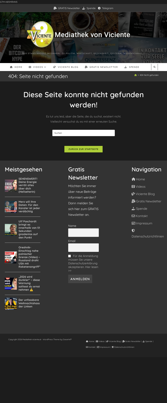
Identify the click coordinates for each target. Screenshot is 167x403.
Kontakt (90, 347)
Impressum (103, 347)
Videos (100, 341)
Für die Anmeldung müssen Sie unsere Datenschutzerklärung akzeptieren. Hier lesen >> (83, 263)
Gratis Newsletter (131, 341)
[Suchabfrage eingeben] (83, 133)
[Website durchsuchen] (154, 67)
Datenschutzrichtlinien (123, 347)
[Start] (135, 75)
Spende (89, 8)
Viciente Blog (113, 341)
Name (72, 226)
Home (90, 341)
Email (71, 241)
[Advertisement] (83, 379)
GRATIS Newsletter (67, 8)
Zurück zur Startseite (83, 149)
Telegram (105, 8)
